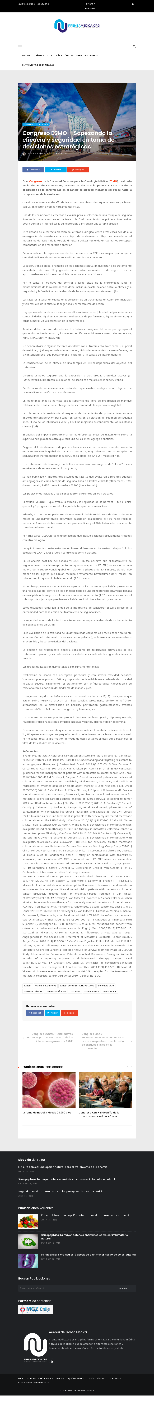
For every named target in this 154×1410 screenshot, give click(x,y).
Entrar (89, 4)
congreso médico (33, 1006)
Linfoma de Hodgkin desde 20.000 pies (46, 1127)
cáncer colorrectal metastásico (77, 1000)
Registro (90, 8)
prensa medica (92, 1006)
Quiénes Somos (42, 70)
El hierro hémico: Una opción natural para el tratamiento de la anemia (62, 1181)
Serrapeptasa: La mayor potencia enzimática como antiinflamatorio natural (66, 1193)
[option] (49, 1109)
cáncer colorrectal (45, 1000)
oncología (75, 1006)
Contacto (43, 4)
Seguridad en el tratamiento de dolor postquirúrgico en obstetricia (61, 1206)
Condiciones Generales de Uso (34, 1397)
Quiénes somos (26, 4)
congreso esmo (106, 1000)
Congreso (35, 195)
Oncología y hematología (36, 139)
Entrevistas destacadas (38, 79)
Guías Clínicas (64, 70)
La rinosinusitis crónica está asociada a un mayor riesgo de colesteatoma (88, 1269)
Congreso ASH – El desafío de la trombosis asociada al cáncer (99, 1128)
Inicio (26, 70)
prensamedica (109, 1006)
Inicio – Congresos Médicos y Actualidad (41, 1393)
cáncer (27, 1000)
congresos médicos (56, 1006)
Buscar (123, 1302)
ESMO (113, 195)
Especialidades (87, 70)
